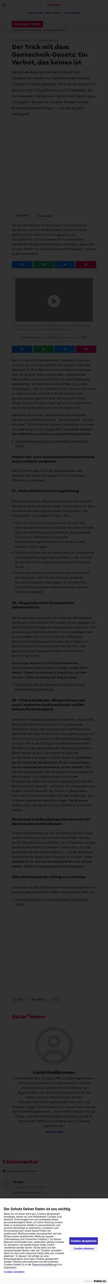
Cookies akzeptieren (84, 1241)
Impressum (10, 1267)
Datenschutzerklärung (44, 1264)
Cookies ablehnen (84, 1248)
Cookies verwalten (14, 1272)
